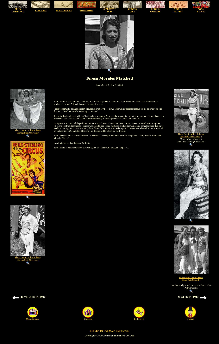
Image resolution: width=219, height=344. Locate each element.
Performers (139, 319)
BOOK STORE (201, 10)
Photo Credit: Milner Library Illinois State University (28, 131)
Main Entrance (32, 319)
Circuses (88, 319)
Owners (190, 319)
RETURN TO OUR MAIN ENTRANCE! (109, 331)
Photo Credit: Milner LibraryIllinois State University (191, 279)
